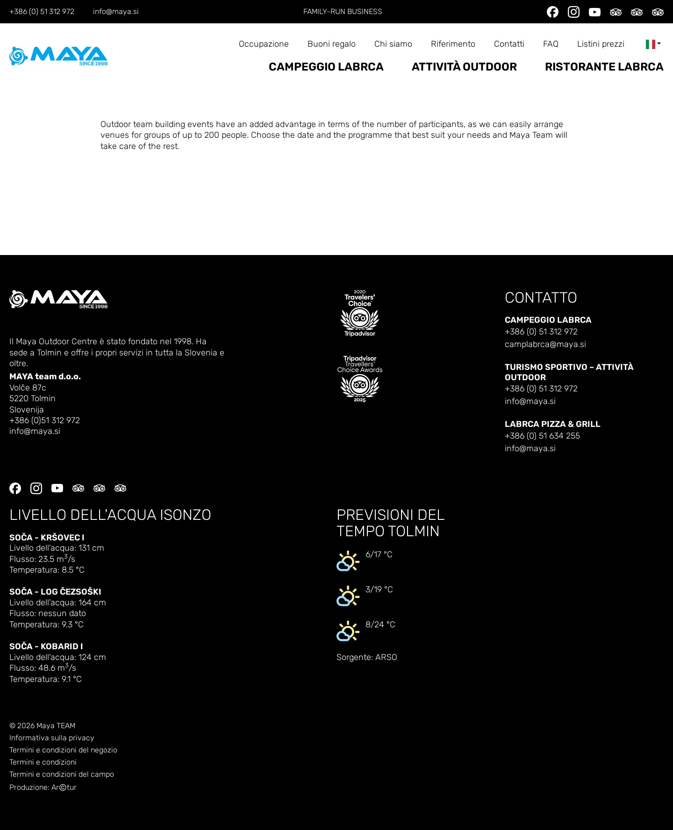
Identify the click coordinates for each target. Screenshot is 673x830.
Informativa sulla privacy (51, 738)
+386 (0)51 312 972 (44, 421)
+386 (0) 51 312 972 (41, 11)
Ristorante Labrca (604, 67)
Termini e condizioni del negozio (63, 750)
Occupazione (264, 44)
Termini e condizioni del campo (61, 774)
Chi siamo (393, 44)
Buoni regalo (332, 44)
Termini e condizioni (43, 762)
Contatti (509, 44)
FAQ (550, 44)
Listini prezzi (600, 44)
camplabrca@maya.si (545, 344)
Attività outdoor (464, 67)
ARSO (386, 657)
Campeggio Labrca (326, 67)
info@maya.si (116, 11)
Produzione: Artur (43, 788)
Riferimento (453, 44)
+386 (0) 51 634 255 (542, 436)
